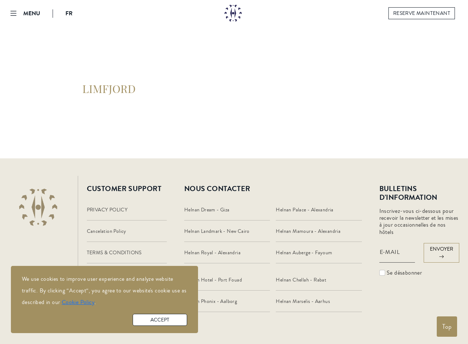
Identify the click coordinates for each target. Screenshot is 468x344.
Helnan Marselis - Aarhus (303, 301)
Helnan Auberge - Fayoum (304, 252)
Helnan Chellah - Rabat (301, 280)
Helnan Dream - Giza (207, 210)
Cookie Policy (78, 302)
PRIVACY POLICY (107, 210)
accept (159, 320)
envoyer (441, 253)
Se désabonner (400, 273)
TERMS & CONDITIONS (114, 252)
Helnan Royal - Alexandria (212, 252)
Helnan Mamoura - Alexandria (308, 231)
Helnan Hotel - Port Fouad (213, 280)
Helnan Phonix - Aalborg (210, 301)
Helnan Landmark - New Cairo (217, 231)
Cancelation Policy (106, 231)
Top (447, 326)
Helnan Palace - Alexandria (304, 210)
